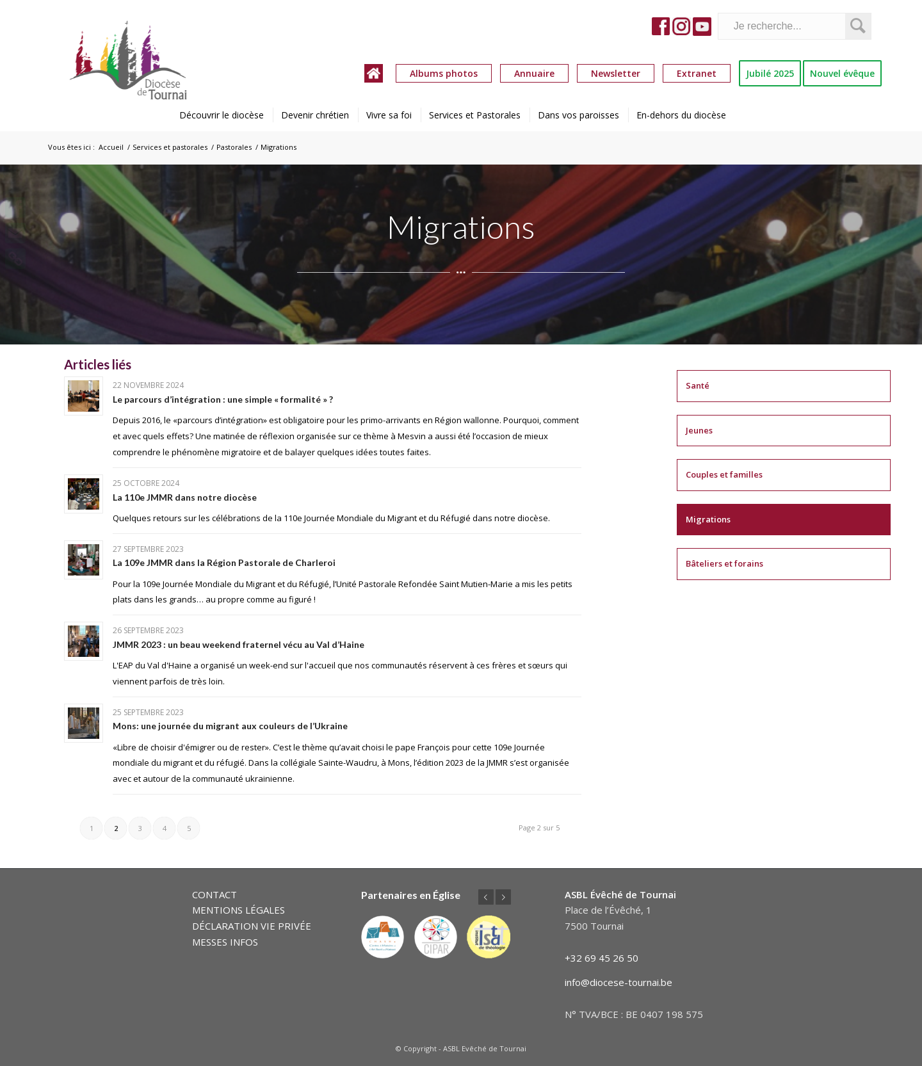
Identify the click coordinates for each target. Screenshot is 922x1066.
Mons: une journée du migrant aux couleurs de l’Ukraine (230, 725)
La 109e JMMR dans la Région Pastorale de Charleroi (224, 562)
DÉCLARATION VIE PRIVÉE (251, 925)
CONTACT (214, 894)
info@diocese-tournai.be (618, 982)
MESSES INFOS (225, 941)
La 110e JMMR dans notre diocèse (185, 497)
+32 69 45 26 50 (601, 957)
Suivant (503, 897)
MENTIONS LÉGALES (238, 909)
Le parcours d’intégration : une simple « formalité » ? (223, 399)
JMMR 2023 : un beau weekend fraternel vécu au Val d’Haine (238, 644)
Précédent (486, 897)
